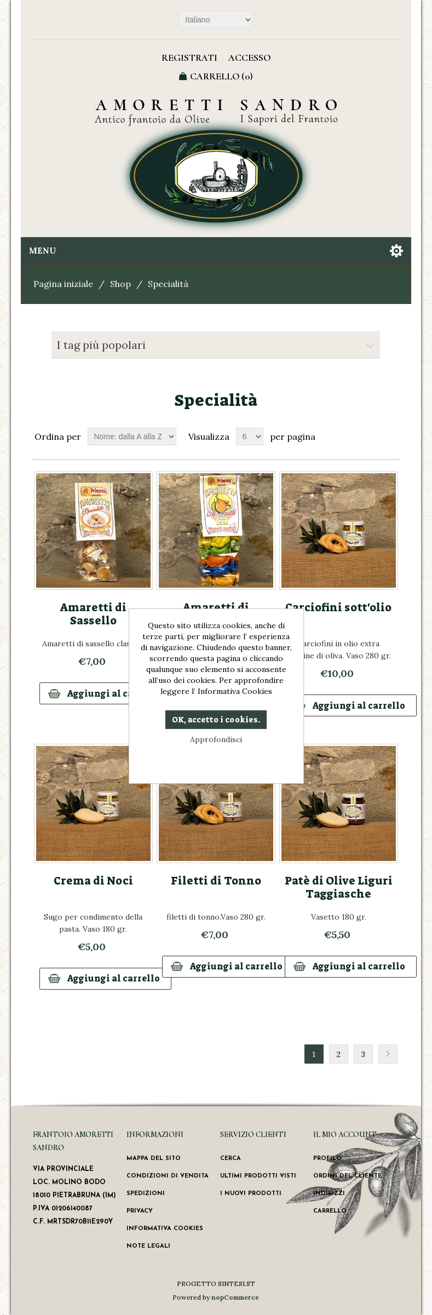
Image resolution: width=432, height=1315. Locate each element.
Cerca (230, 1159)
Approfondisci (216, 739)
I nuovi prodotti (250, 1194)
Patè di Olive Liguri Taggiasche (339, 887)
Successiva (388, 1054)
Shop (120, 283)
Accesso (249, 57)
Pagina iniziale (63, 283)
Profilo (327, 1159)
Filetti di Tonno (216, 880)
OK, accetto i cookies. (216, 720)
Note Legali (148, 1246)
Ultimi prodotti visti (258, 1176)
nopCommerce (235, 1297)
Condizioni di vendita (167, 1176)
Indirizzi (329, 1194)
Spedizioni (145, 1194)
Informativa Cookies (164, 1229)
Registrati (189, 57)
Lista (391, 436)
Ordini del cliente (347, 1176)
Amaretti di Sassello (93, 614)
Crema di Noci (93, 880)
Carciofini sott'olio (338, 607)
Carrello (330, 1211)
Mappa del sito (153, 1159)
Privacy (139, 1211)
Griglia (371, 436)
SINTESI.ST (236, 1283)
